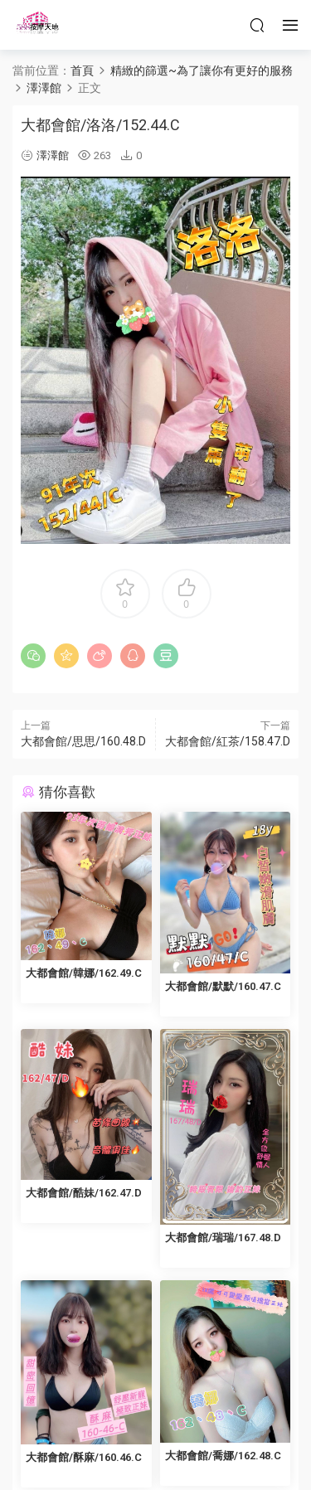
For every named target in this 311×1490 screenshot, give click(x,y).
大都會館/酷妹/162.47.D (84, 1193)
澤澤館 (52, 155)
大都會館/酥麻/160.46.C (84, 1457)
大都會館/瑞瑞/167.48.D (223, 1237)
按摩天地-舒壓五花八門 (37, 25)
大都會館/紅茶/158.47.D (227, 741)
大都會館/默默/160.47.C (223, 986)
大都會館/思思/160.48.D (83, 741)
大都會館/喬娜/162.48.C (223, 1455)
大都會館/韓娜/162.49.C (84, 973)
